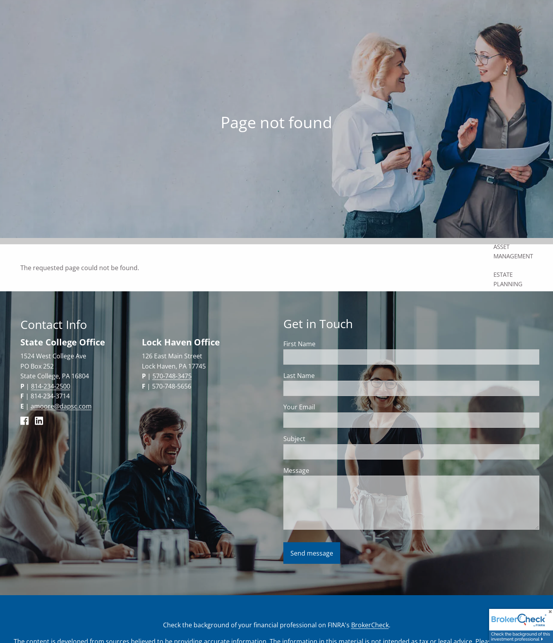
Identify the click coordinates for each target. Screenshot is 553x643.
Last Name (299, 375)
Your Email (330, 407)
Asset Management (513, 251)
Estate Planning (507, 279)
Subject (325, 438)
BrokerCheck (370, 625)
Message (327, 470)
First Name (299, 344)
